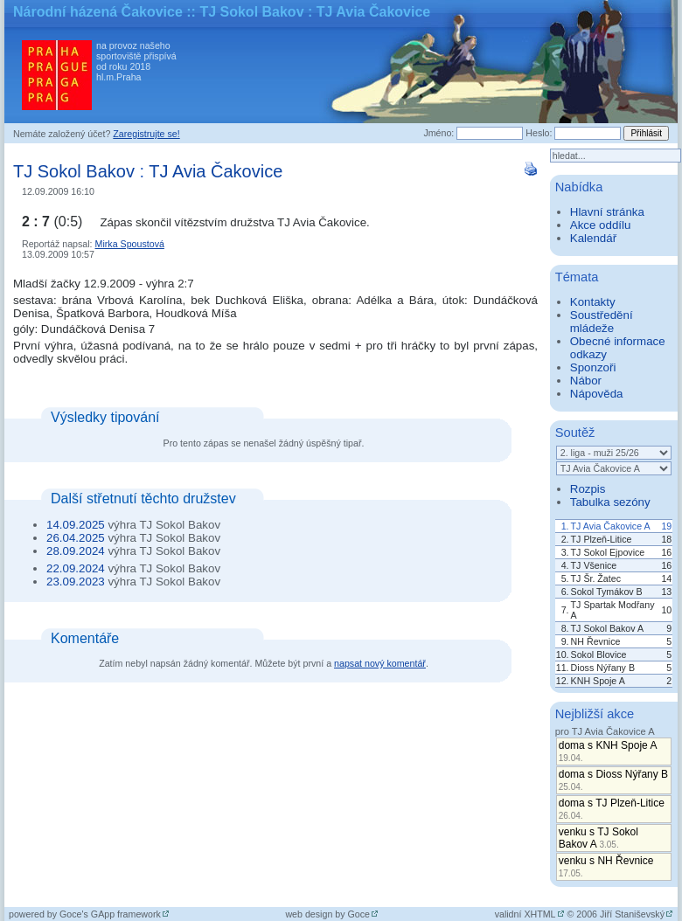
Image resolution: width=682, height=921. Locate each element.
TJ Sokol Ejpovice (608, 552)
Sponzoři (593, 367)
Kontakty (593, 301)
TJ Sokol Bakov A (607, 628)
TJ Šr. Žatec (596, 578)
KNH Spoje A (598, 680)
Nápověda (596, 393)
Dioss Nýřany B (603, 667)
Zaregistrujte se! (146, 133)
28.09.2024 (75, 550)
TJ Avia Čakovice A (611, 526)
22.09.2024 (75, 568)
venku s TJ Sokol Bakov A (598, 838)
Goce (359, 914)
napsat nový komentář (380, 663)
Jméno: (438, 133)
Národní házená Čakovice (98, 11)
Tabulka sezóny (610, 502)
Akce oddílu (600, 225)
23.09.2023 (75, 581)
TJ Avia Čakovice (215, 171)
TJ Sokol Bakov (74, 171)
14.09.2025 (75, 524)
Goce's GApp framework (110, 914)
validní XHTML (525, 914)
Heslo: (538, 133)
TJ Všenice (594, 565)
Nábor (586, 380)
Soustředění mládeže (601, 321)
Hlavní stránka (607, 211)
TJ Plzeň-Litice (601, 539)
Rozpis (588, 488)
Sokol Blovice (599, 654)
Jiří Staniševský (632, 914)
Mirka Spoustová (129, 244)
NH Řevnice (596, 641)
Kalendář (593, 238)
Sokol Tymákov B (607, 591)
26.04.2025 (75, 537)
